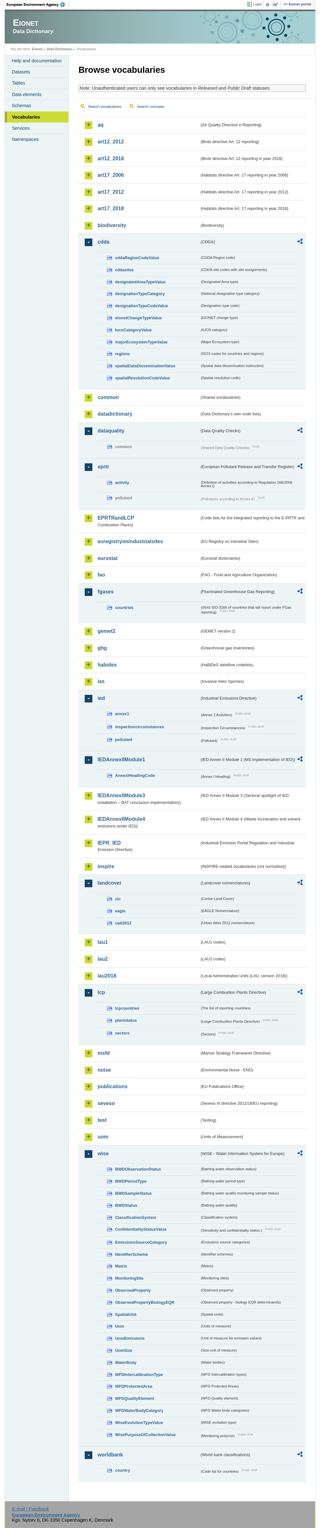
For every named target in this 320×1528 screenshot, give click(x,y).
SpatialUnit (125, 1314)
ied (101, 698)
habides (107, 664)
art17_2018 (110, 208)
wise (103, 1153)
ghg (102, 648)
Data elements (26, 94)
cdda (103, 242)
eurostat (107, 558)
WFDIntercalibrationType (139, 1374)
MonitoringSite (129, 1278)
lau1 (102, 942)
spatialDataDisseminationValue (145, 365)
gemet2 (106, 631)
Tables (18, 83)
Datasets (21, 71)
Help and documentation (36, 60)
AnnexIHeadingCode (135, 775)
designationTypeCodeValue (141, 305)
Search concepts (150, 106)
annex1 (122, 713)
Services (20, 128)
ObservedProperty (133, 1290)
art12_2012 (110, 141)
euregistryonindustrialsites (130, 541)
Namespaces (25, 139)
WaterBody (125, 1362)
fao (101, 574)
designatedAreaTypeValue (140, 282)
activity (122, 482)
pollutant (123, 739)
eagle (120, 911)
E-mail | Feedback (30, 1508)
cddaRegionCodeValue (137, 257)
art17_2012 (110, 192)
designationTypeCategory (140, 293)
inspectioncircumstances (139, 726)
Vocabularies (26, 117)
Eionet (37, 49)
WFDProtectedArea (133, 1386)
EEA (38, 4)
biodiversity (111, 225)
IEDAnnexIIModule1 (121, 759)
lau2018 (106, 975)
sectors (122, 1033)
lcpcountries (127, 1008)
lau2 (102, 959)
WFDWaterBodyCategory (139, 1410)
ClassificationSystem (135, 1217)
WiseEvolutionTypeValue (139, 1422)
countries (124, 607)
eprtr (103, 466)
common (108, 397)
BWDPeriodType (130, 1181)
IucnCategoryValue (133, 330)
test (101, 1120)
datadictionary (114, 414)
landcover (109, 883)
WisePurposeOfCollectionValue (145, 1434)
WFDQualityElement (134, 1398)
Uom (119, 1326)
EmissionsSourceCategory (141, 1242)
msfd (103, 1053)
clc (118, 898)
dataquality (110, 430)
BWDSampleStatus (133, 1193)
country (122, 1470)
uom (102, 1136)
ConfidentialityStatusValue (140, 1229)
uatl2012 (123, 923)
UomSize (123, 1350)
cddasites (124, 269)
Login (257, 4)
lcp (101, 992)
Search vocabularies (104, 106)
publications (112, 1086)
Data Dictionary (59, 49)
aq (100, 125)
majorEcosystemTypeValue (141, 342)
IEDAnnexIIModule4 (121, 819)
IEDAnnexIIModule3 (121, 795)
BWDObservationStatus (138, 1169)
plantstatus (126, 1020)
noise (104, 1070)
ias (100, 681)
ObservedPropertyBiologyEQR (144, 1302)
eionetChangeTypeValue (138, 317)
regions (122, 353)
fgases (105, 591)
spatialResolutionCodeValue (142, 378)
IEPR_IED (109, 843)
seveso (106, 1103)
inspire (105, 866)
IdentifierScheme (131, 1254)
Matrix (121, 1266)
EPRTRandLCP (115, 518)
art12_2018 (110, 158)
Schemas (21, 105)
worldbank (110, 1454)
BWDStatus (126, 1205)
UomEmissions (129, 1338)
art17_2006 (110, 175)
